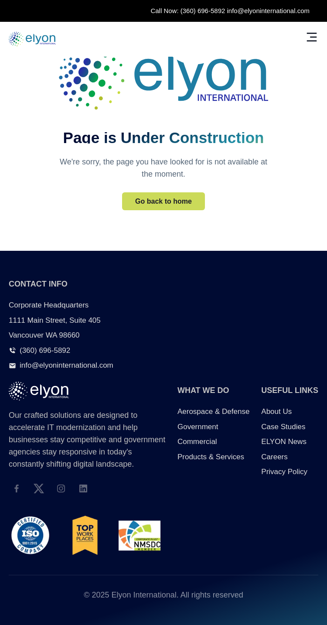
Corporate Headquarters (49, 305)
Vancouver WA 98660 (44, 335)
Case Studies (283, 427)
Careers (274, 457)
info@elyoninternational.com (268, 10)
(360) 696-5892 (203, 10)
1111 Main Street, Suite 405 (55, 320)
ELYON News (284, 441)
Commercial (197, 441)
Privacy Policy (284, 472)
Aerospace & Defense (213, 411)
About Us (276, 411)
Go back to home (163, 201)
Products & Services (210, 457)
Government (197, 427)
